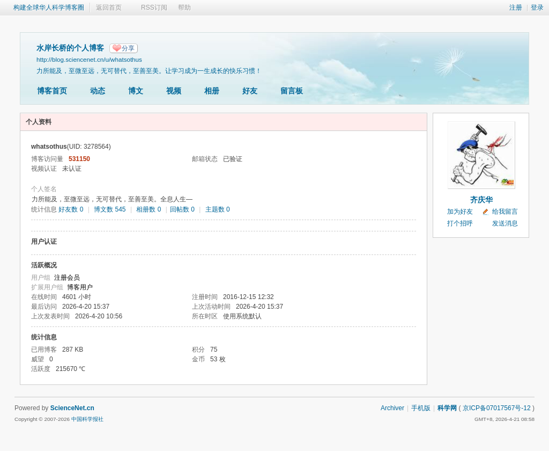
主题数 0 (217, 209)
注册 (515, 7)
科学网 (447, 408)
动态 (97, 90)
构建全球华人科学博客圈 (48, 7)
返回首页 (109, 7)
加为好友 (460, 211)
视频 (173, 90)
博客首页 (52, 90)
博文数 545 (109, 209)
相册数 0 (148, 209)
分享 (128, 48)
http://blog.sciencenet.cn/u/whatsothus (89, 59)
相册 (211, 90)
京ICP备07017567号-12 (497, 408)
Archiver (392, 408)
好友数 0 (70, 209)
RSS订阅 (154, 7)
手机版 (421, 408)
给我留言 (505, 211)
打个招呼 (460, 223)
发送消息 (505, 223)
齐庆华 (481, 199)
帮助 (184, 7)
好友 (249, 90)
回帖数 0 (182, 209)
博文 (135, 90)
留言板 (291, 90)
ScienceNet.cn (72, 408)
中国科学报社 (87, 419)
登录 (537, 7)
